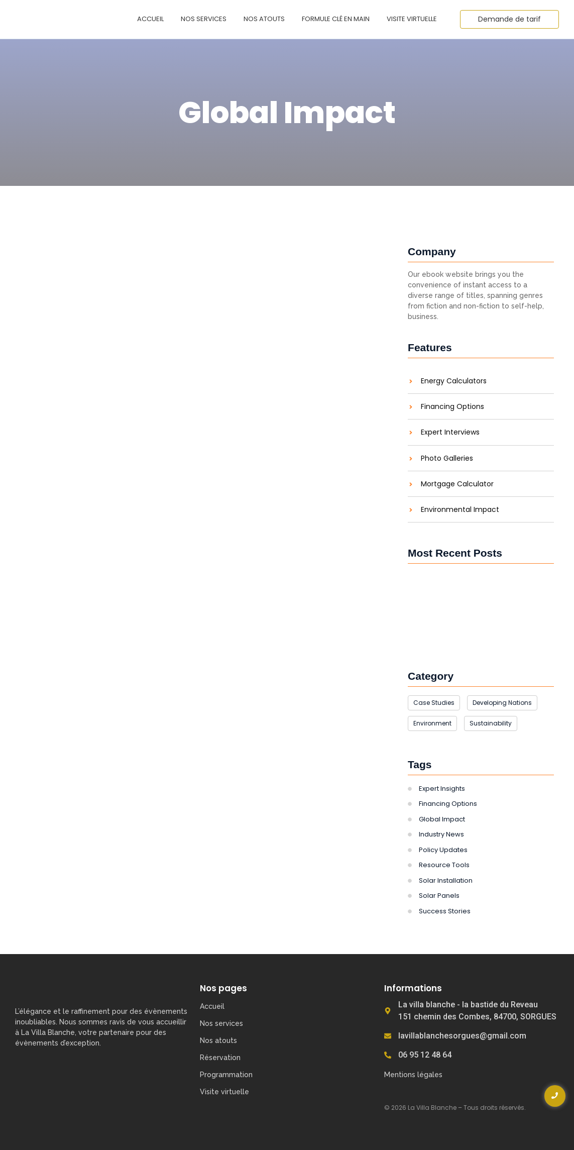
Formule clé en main (336, 19)
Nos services (203, 19)
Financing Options (452, 406)
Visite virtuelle (412, 19)
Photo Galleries (447, 458)
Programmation (226, 1075)
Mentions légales (413, 1075)
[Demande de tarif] (509, 19)
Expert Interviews (450, 432)
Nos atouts (264, 19)
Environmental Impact (460, 509)
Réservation (220, 1058)
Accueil (150, 19)
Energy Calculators (454, 381)
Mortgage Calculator (457, 484)
